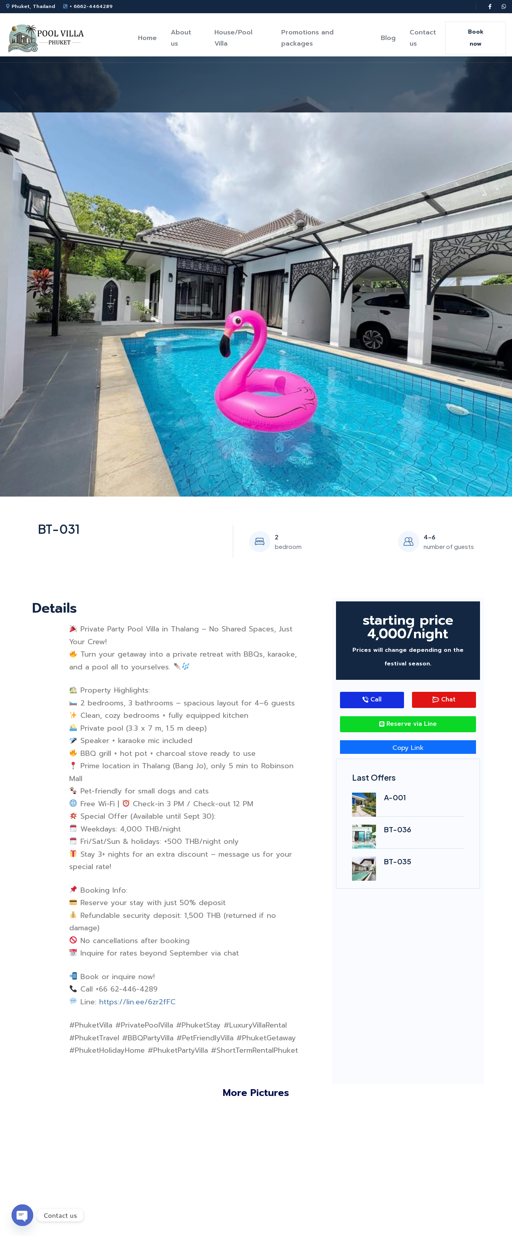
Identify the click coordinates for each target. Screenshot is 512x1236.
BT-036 (397, 829)
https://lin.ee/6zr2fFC (137, 1002)
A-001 (395, 797)
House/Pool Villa (233, 38)
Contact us (423, 38)
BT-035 (397, 861)
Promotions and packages (307, 38)
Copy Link (408, 748)
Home (147, 38)
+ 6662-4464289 (91, 6)
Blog (388, 38)
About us (181, 38)
